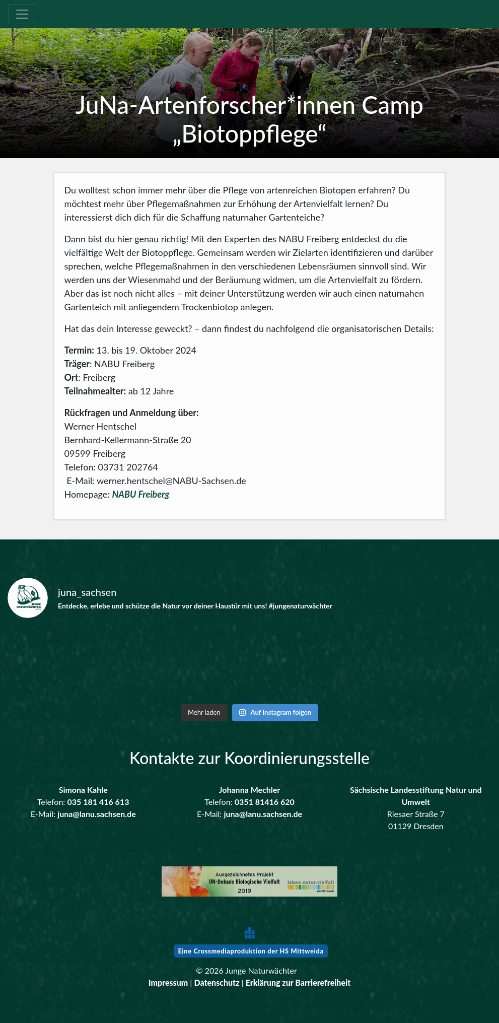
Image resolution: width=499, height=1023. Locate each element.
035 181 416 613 (98, 801)
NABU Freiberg (140, 494)
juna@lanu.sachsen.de (96, 814)
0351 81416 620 (265, 801)
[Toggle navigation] (22, 14)
